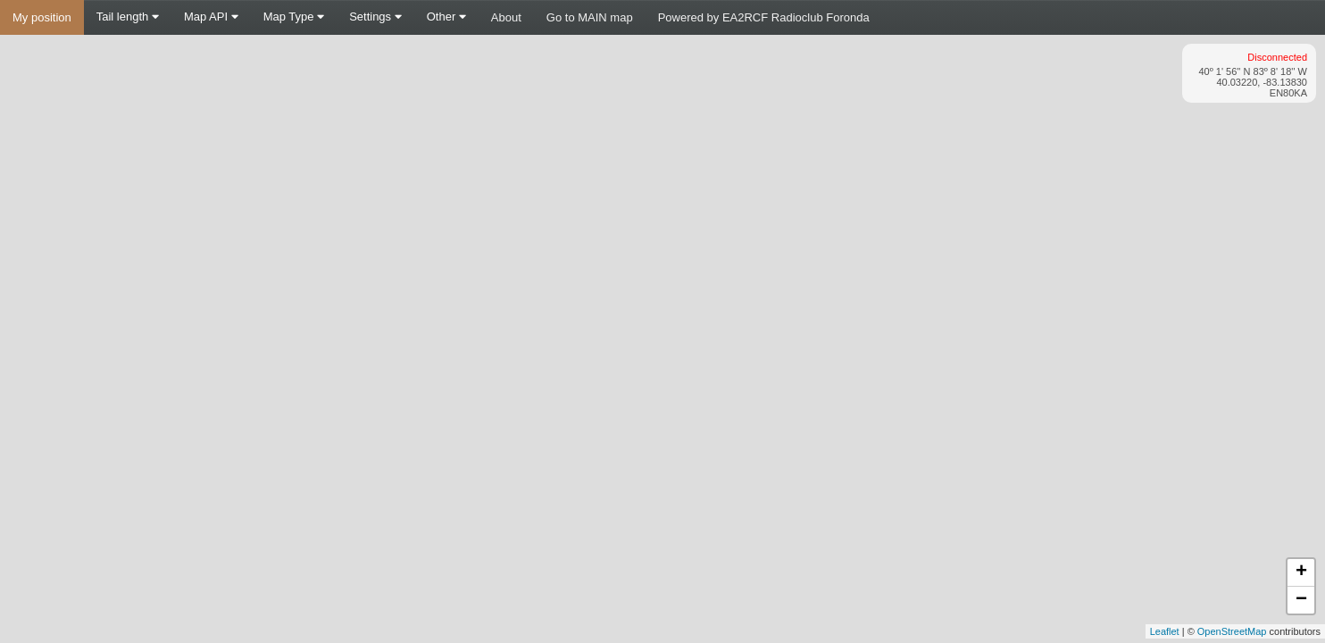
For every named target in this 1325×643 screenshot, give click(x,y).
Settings (375, 16)
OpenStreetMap (1232, 631)
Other (446, 16)
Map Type (293, 16)
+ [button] (1301, 572)
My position (41, 17)
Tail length (127, 16)
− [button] (1301, 600)
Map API (211, 16)
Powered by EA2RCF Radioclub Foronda (764, 17)
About (506, 17)
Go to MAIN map (589, 17)
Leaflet (1164, 631)
